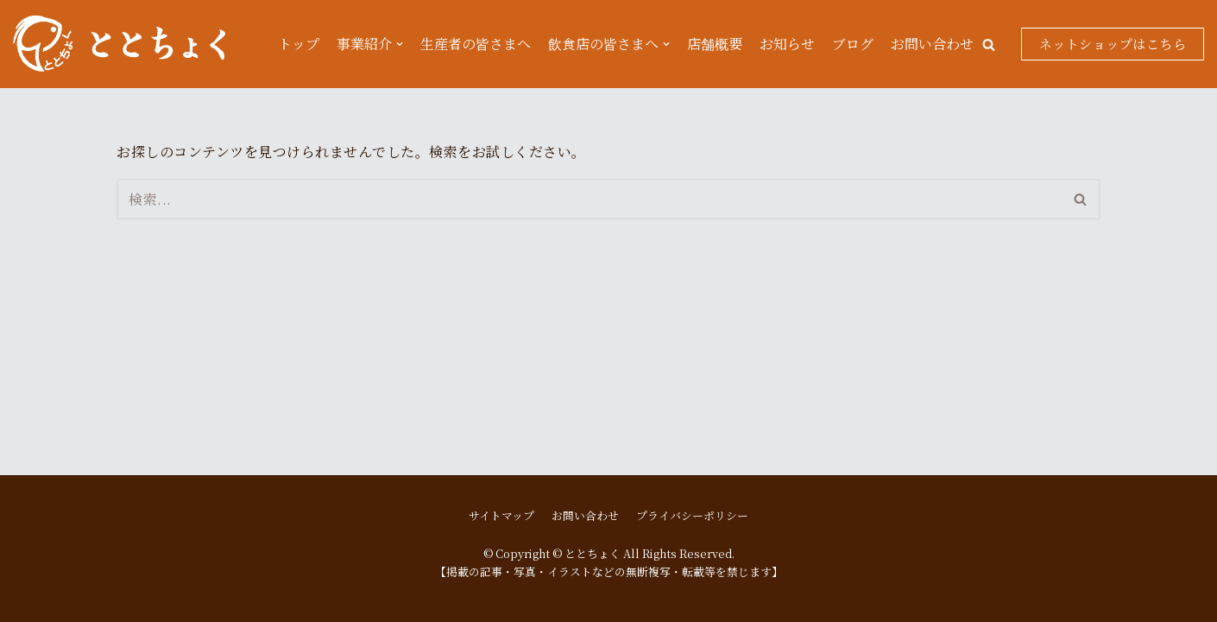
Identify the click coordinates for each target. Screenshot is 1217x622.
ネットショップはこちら (1113, 44)
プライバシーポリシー (692, 515)
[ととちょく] (119, 44)
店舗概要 (714, 44)
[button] (988, 44)
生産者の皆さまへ (475, 44)
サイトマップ (501, 515)
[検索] (589, 199)
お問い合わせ (932, 44)
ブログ (852, 44)
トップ (298, 44)
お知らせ (787, 44)
